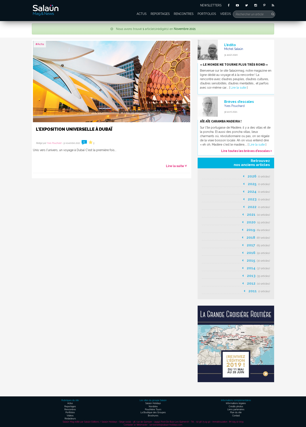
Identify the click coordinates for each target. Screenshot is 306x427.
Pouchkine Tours (153, 409)
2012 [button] (256, 283)
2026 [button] (256, 176)
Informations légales (236, 403)
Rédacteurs (70, 418)
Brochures (153, 415)
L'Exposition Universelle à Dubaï (74, 129)
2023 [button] (256, 199)
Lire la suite (176, 166)
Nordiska (153, 406)
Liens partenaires (235, 409)
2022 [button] (256, 207)
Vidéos (225, 14)
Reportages (160, 14)
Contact (236, 415)
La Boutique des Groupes (153, 412)
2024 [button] (256, 191)
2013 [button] (256, 276)
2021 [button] (256, 214)
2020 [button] (256, 222)
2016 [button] (256, 253)
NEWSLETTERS (210, 5)
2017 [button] (256, 245)
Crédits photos (236, 406)
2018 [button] (256, 237)
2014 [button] (256, 268)
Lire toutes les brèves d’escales (246, 151)
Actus (141, 14)
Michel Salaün (233, 49)
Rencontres (183, 14)
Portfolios (207, 14)
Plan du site (236, 412)
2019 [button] (256, 230)
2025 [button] (256, 184)
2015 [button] (256, 260)
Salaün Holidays (153, 403)
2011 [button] (257, 291)
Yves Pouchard (54, 143)
